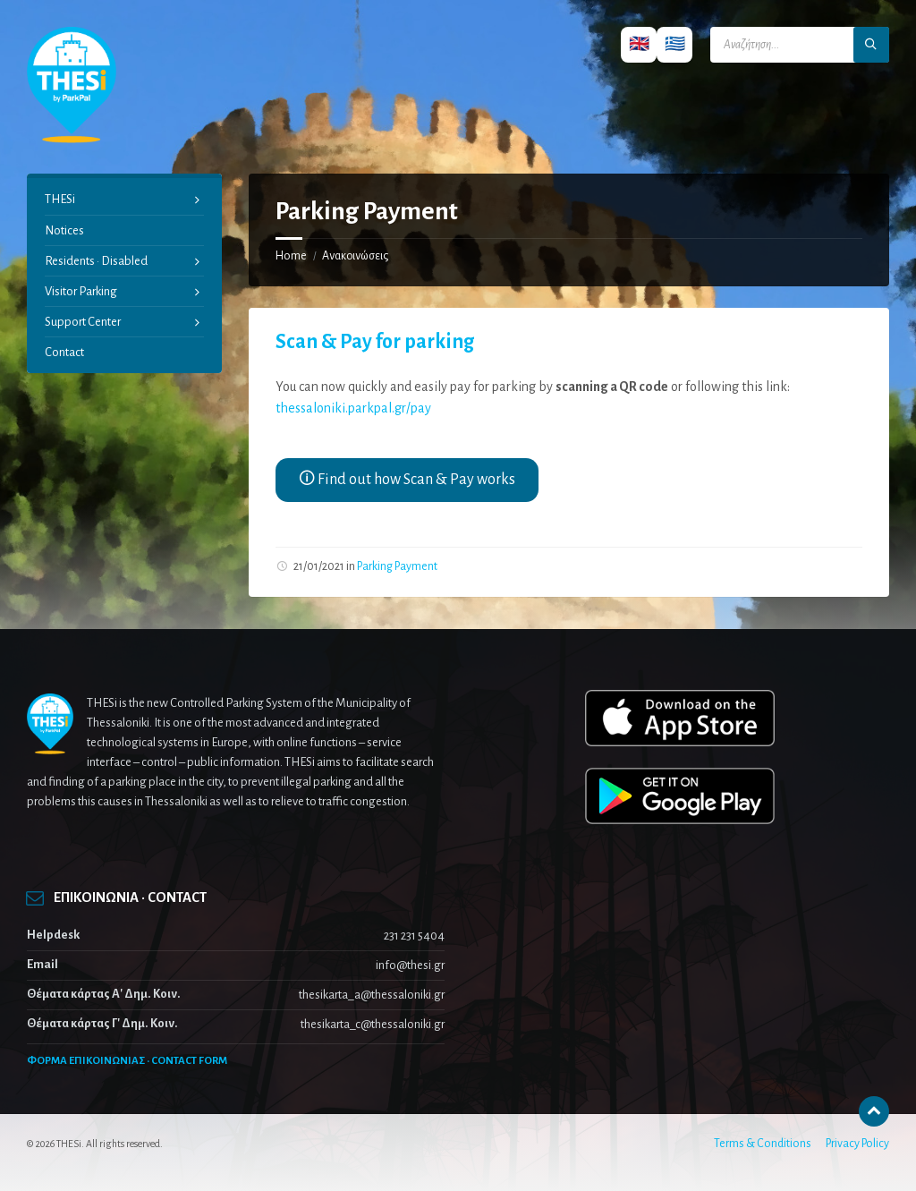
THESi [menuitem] (60, 199)
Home (291, 256)
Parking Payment (397, 566)
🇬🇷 (675, 44)
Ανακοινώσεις (355, 256)
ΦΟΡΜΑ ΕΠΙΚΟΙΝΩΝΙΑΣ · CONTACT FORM (127, 1061)
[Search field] (799, 45)
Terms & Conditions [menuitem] (762, 1143)
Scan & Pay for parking (375, 342)
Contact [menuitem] (64, 352)
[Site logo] (71, 139)
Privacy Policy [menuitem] (857, 1143)
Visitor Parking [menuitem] (81, 291)
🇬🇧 (639, 44)
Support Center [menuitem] (83, 321)
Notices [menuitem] (64, 230)
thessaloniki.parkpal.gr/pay (353, 408)
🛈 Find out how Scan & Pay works (407, 480)
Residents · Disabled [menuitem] (96, 261)
